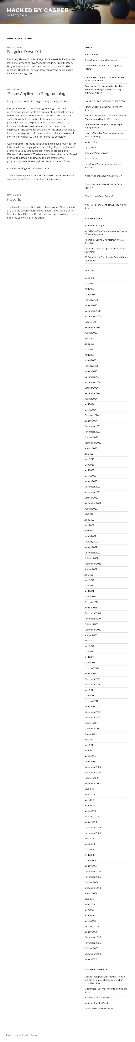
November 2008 (92, 833)
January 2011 (90, 706)
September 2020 (92, 629)
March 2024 (90, 410)
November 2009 (92, 772)
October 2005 (91, 948)
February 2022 (91, 541)
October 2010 (91, 723)
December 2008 (92, 827)
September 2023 (92, 442)
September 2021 (92, 563)
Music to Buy (90, 142)
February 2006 (91, 926)
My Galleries (90, 147)
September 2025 (92, 327)
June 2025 (89, 344)
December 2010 (92, 712)
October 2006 (91, 882)
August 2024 (90, 399)
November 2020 (92, 618)
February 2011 (91, 701)
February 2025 (91, 366)
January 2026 (90, 305)
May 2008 (89, 849)
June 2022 (89, 520)
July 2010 (88, 739)
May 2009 (89, 800)
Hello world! (107, 1008)
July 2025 (88, 338)
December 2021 (92, 552)
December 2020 (92, 613)
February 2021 (91, 602)
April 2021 (89, 591)
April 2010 (89, 750)
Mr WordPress (91, 1008)
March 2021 (90, 596)
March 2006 (90, 921)
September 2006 (93, 888)
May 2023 (89, 465)
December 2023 (92, 426)
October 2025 (91, 322)
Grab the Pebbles (102, 997)
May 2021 (89, 585)
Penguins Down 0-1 (24, 51)
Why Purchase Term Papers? (98, 196)
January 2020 (90, 673)
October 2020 (91, 624)
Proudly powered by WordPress (21, 1035)
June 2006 (89, 904)
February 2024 (91, 415)
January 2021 (90, 607)
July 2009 (89, 789)
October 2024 (91, 388)
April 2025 (89, 355)
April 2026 (89, 289)
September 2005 (93, 954)
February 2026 (91, 300)
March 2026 (90, 294)
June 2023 (89, 459)
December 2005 (92, 937)
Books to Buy (91, 54)
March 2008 (90, 860)
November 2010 (92, 717)
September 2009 (93, 783)
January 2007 (90, 866)
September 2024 (92, 393)
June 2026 (89, 278)
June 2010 (89, 745)
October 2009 (91, 778)
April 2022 (89, 530)
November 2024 (92, 382)
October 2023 (91, 437)
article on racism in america (58, 175)
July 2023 (88, 454)
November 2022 (92, 492)
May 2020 (89, 651)
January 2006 (91, 932)
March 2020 (90, 662)
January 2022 (90, 547)
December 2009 (92, 767)
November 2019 (92, 684)
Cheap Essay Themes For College (101, 60)
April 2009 (89, 805)
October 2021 (91, 558)
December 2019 (92, 679)
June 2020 (89, 646)
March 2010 (90, 756)
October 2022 (91, 497)
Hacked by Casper (38, 10)
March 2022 (90, 536)
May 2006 (89, 910)
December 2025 (92, 311)
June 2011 (89, 690)
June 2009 (89, 794)
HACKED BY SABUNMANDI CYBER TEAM (104, 101)
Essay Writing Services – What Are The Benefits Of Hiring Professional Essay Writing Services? (103, 89)
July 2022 (88, 514)
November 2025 (92, 316)
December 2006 (92, 871)
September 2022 (92, 503)
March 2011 (89, 695)
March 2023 (90, 476)
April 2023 (89, 470)
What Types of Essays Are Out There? (103, 176)
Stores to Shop (91, 158)
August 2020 (90, 635)
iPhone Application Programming (36, 93)
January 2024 (90, 421)
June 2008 (89, 844)
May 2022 (89, 525)
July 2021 (88, 574)
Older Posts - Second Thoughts (99, 988)
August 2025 (90, 333)
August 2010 (90, 734)
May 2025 (89, 349)
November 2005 (92, 943)
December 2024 (92, 377)
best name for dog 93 (94, 225)
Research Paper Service (96, 153)
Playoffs (14, 199)
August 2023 (90, 448)
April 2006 (89, 915)
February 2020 (91, 668)
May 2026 (89, 283)
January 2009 (91, 822)
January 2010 (90, 761)
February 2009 (91, 816)
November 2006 (92, 877)
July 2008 (89, 838)
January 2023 (90, 481)
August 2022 (90, 508)
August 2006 (91, 893)
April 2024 (89, 404)
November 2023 (92, 431)
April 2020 (89, 657)
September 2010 (92, 728)
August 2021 (90, 569)
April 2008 (89, 855)
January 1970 (90, 959)
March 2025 (90, 360)
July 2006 (89, 899)
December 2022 (92, 486)
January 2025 (90, 371)
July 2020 (89, 640)
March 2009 (90, 811)
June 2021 (89, 580)
